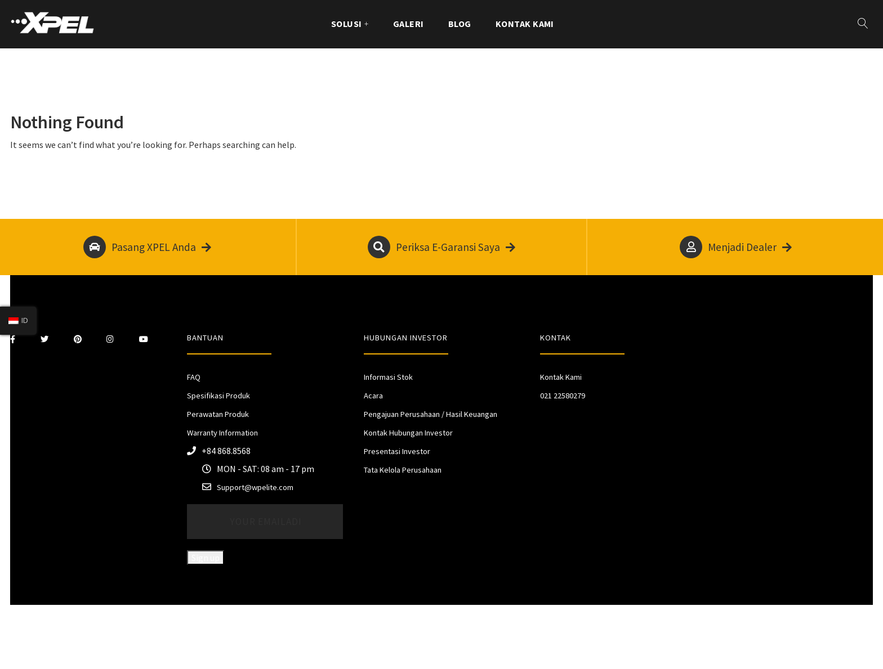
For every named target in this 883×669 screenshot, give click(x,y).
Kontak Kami (525, 23)
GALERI (408, 23)
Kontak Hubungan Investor (408, 433)
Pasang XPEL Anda (147, 247)
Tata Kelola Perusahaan (403, 470)
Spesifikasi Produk (218, 395)
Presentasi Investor (397, 451)
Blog (459, 23)
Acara (373, 395)
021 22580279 (562, 395)
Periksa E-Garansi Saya (441, 247)
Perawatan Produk (218, 414)
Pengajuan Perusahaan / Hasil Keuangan (430, 414)
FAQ (193, 377)
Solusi (346, 23)
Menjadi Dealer (736, 247)
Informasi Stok (388, 377)
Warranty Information (222, 433)
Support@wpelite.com (255, 487)
